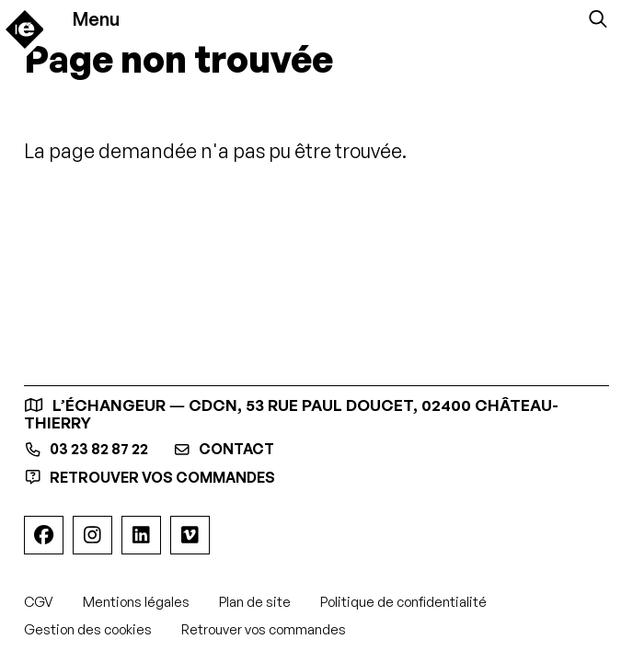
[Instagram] (92, 536)
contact (240, 450)
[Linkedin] (140, 536)
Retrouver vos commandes (159, 477)
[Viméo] (189, 536)
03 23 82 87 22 (92, 450)
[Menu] (106, 19)
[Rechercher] (598, 19)
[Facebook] (43, 536)
